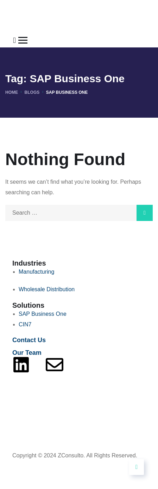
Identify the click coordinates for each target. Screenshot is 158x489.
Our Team (27, 352)
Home (11, 92)
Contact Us (29, 340)
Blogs (32, 92)
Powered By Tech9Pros (41, 466)
